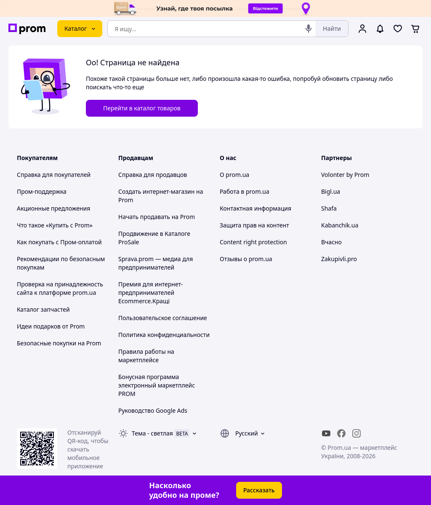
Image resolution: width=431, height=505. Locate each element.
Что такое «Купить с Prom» (55, 225)
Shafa (329, 208)
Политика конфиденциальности (164, 335)
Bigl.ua (330, 191)
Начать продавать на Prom (156, 217)
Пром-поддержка (42, 191)
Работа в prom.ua (244, 191)
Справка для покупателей (53, 175)
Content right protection (253, 242)
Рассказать (259, 490)
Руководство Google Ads (152, 410)
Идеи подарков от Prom (51, 326)
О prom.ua (234, 175)
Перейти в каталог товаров (142, 108)
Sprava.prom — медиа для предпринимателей (155, 263)
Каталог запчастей (43, 309)
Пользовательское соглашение (162, 318)
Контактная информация (255, 208)
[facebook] (341, 433)
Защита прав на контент (254, 225)
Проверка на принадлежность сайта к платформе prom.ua (60, 288)
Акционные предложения (53, 208)
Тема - (152, 433)
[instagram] (356, 433)
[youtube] (326, 433)
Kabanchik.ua (339, 225)
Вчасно (331, 242)
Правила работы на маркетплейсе (146, 355)
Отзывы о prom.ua (246, 259)
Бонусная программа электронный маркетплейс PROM (156, 385)
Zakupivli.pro (339, 259)
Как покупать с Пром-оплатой (59, 242)
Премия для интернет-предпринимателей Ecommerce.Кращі (150, 292)
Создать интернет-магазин (156, 191)
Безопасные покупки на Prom (59, 343)
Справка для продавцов (152, 175)
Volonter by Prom (345, 175)
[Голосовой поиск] (308, 29)
